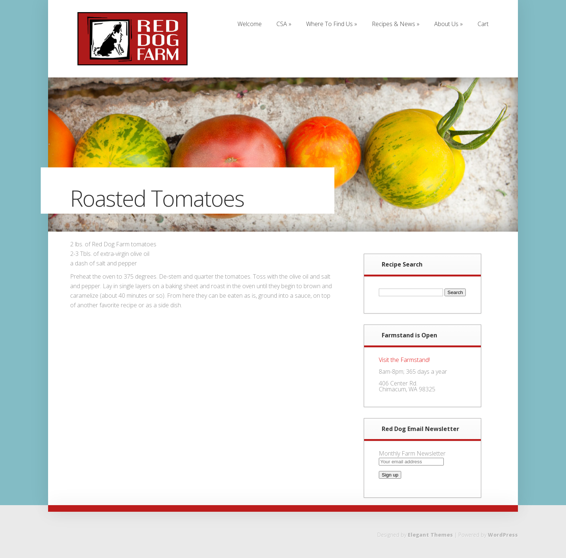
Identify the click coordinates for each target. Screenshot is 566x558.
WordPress (503, 534)
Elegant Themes (430, 534)
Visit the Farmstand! (404, 360)
